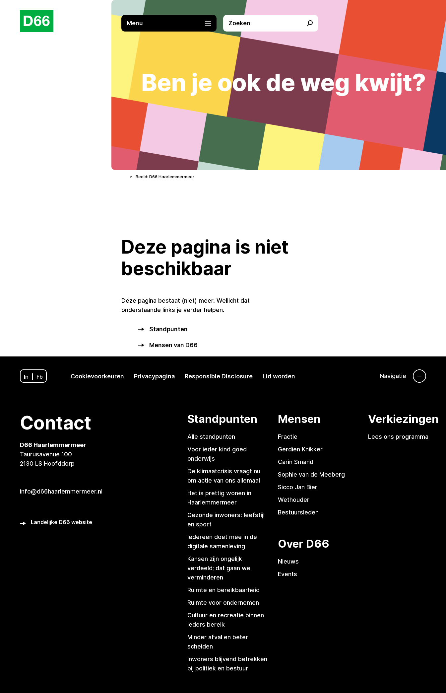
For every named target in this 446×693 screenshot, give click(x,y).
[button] (172, 23)
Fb (39, 376)
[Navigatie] (403, 376)
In (26, 376)
